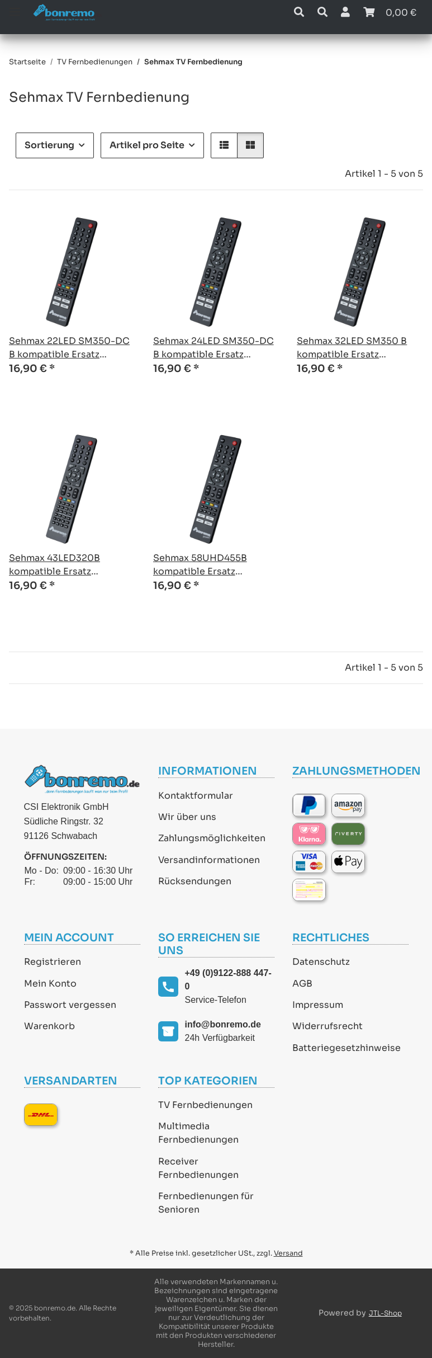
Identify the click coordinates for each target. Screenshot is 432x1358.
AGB (302, 983)
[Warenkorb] (390, 12)
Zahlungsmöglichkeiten (211, 838)
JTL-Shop (385, 1313)
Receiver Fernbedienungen (198, 1168)
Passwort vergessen (70, 1005)
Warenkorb (49, 1026)
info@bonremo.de (223, 1024)
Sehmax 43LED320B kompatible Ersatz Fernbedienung (54, 565)
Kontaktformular (195, 795)
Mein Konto (50, 983)
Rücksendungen (194, 881)
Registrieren (52, 962)
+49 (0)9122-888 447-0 (228, 979)
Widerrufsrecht (327, 1026)
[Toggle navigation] (14, 7)
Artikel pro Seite (147, 145)
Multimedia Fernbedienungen (198, 1132)
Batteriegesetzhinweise (346, 1048)
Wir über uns (187, 817)
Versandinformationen (209, 860)
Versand (288, 1253)
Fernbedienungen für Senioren (206, 1202)
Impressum (317, 1005)
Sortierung (49, 145)
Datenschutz (321, 962)
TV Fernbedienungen (205, 1105)
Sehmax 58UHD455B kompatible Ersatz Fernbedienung (200, 565)
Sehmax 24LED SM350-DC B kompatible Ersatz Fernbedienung (213, 348)
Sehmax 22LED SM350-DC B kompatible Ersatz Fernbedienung (69, 348)
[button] (299, 12)
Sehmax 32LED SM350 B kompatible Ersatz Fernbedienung (352, 348)
